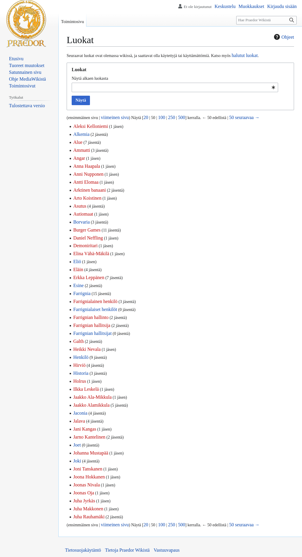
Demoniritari (85, 245)
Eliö (77, 261)
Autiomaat (83, 213)
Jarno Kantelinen (89, 436)
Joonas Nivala (86, 484)
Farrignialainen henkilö (95, 301)
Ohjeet (283, 37)
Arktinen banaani (89, 190)
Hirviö (79, 365)
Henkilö (80, 357)
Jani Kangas (84, 428)
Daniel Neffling (88, 237)
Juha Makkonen (88, 508)
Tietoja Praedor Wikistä (127, 550)
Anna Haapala (86, 166)
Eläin (78, 269)
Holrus (79, 381)
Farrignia (82, 293)
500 (181, 117)
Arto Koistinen (87, 198)
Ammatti (81, 150)
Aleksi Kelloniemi (90, 126)
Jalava (79, 421)
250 (171, 117)
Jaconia (80, 413)
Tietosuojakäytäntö (83, 550)
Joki (77, 460)
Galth (78, 341)
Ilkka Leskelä (86, 389)
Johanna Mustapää (90, 452)
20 (145, 117)
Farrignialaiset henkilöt (95, 309)
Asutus (79, 206)
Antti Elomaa (86, 182)
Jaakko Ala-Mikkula (92, 397)
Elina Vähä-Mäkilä (91, 253)
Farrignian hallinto (91, 317)
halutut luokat (244, 55)
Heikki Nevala (87, 349)
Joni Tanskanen (87, 468)
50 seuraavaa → (244, 117)
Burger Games (87, 229)
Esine (78, 285)
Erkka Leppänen (88, 277)
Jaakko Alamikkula (91, 405)
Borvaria (81, 221)
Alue (77, 142)
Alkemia (81, 134)
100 (161, 117)
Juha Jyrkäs (84, 500)
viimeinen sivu (115, 117)
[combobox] (175, 87)
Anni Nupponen (88, 174)
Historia (80, 373)
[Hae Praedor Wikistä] (266, 20)
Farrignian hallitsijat (92, 333)
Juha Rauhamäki (88, 516)
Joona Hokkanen (89, 476)
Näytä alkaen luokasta (90, 78)
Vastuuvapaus (167, 550)
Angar (79, 158)
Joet (77, 444)
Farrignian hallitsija (91, 325)
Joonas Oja (83, 492)
